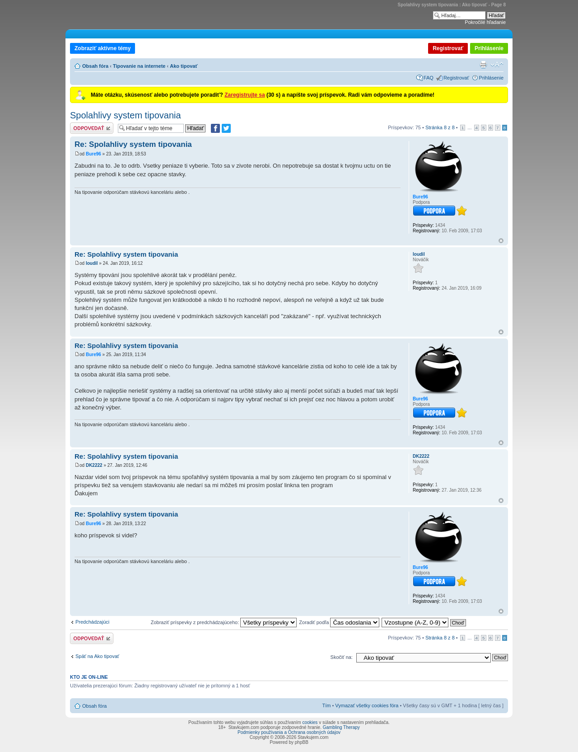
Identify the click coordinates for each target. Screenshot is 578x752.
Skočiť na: (342, 657)
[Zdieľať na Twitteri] (226, 128)
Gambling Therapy (341, 727)
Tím (326, 705)
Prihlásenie (489, 48)
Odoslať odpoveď (91, 128)
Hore (501, 240)
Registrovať (448, 48)
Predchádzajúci (92, 622)
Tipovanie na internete (139, 66)
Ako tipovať (184, 66)
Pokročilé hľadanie (485, 22)
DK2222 (94, 465)
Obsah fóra (95, 66)
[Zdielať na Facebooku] (215, 128)
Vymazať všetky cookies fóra (366, 705)
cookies (309, 722)
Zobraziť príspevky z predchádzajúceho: (224, 622)
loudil (92, 263)
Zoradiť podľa (339, 622)
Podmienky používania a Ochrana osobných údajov (289, 732)
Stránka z (440, 127)
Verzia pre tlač (483, 65)
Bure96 (93, 153)
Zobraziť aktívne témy (103, 48)
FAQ (429, 77)
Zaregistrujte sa (244, 95)
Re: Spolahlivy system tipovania (133, 144)
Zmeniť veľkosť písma (496, 65)
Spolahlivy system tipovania (125, 115)
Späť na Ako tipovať (97, 656)
